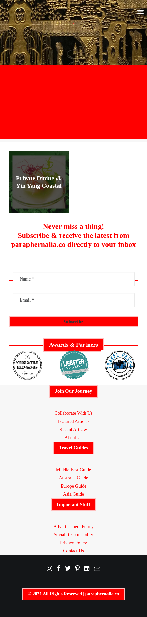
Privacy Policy (73, 542)
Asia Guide (73, 494)
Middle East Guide (73, 470)
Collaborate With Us (74, 413)
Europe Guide (73, 486)
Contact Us (73, 550)
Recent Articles (73, 429)
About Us (74, 437)
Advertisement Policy (73, 526)
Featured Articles (73, 421)
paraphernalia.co (102, 593)
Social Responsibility (73, 534)
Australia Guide (73, 477)
